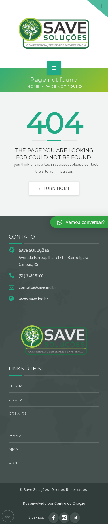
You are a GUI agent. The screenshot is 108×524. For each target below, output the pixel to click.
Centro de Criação (69, 503)
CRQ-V (15, 399)
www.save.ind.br (33, 299)
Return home (54, 188)
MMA (13, 449)
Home (33, 86)
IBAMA (15, 435)
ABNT (14, 463)
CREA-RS (18, 413)
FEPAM (15, 386)
